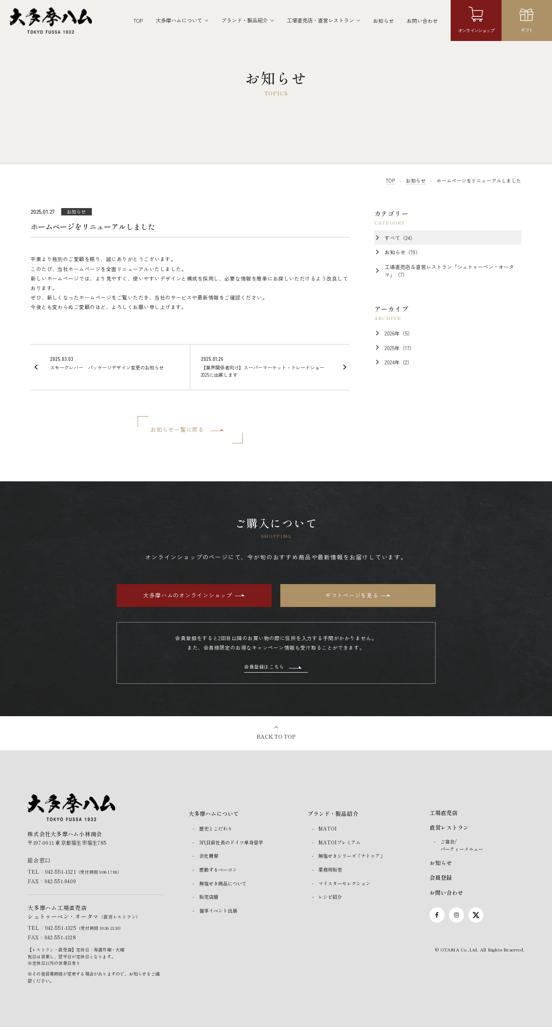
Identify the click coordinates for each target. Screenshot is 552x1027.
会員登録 (441, 877)
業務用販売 (330, 869)
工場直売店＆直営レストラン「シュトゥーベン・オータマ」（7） (449, 270)
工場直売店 (444, 813)
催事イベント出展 (218, 910)
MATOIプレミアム (339, 842)
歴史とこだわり (215, 828)
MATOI (327, 828)
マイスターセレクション (344, 883)
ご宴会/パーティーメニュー (461, 845)
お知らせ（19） (402, 252)
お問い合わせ (422, 20)
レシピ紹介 (330, 896)
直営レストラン (449, 827)
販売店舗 (208, 896)
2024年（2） (398, 362)
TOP (138, 20)
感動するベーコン (218, 869)
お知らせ (383, 20)
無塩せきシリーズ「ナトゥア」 (351, 856)
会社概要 (208, 856)
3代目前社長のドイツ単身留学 (231, 842)
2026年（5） (399, 333)
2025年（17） (399, 347)
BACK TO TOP (276, 736)
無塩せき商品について (223, 883)
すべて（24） (400, 237)
